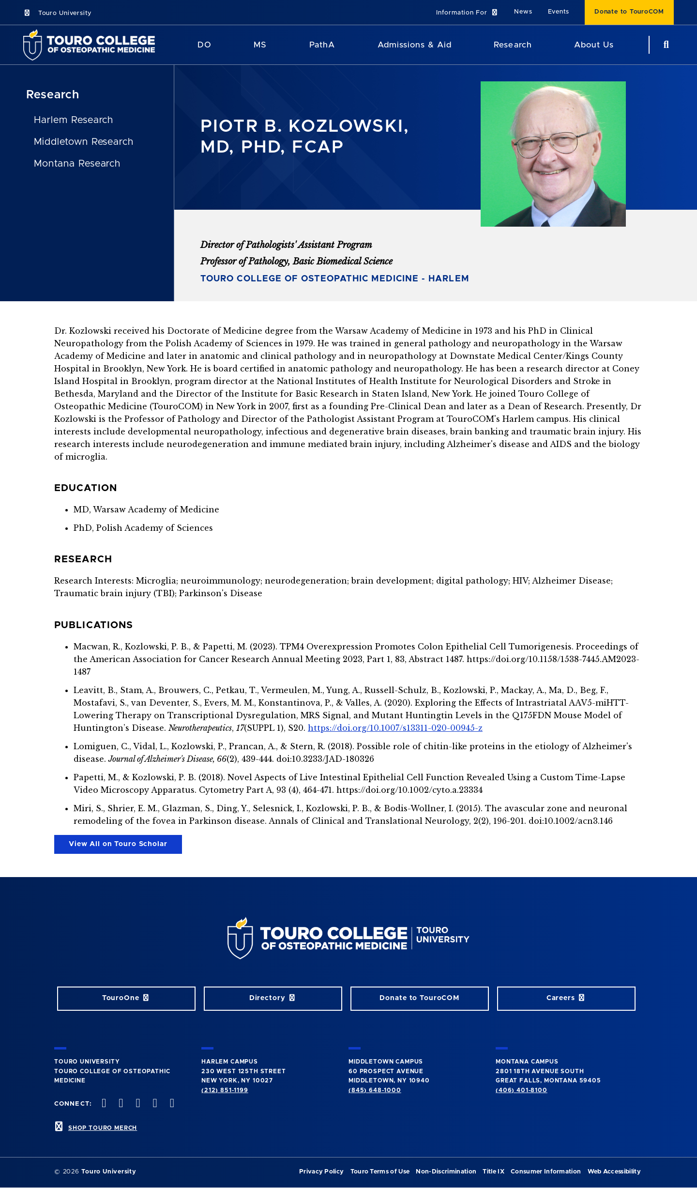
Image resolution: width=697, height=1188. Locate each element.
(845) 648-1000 (374, 1090)
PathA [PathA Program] (322, 45)
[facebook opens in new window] (103, 1104)
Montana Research (77, 164)
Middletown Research (84, 142)
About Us (594, 45)
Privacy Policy (321, 1172)
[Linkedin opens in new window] (171, 1104)
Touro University (57, 13)
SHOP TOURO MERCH (102, 1128)
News (523, 12)
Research (512, 45)
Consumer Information (546, 1172)
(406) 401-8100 (521, 1090)
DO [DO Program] (204, 45)
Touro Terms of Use (380, 1172)
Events (559, 12)
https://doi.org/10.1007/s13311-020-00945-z (395, 728)
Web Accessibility (614, 1172)
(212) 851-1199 (224, 1090)
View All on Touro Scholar (118, 844)
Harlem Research (73, 120)
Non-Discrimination (446, 1172)
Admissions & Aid (415, 45)
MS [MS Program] (260, 45)
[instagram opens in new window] (137, 1104)
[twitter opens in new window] (120, 1104)
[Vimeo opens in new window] (154, 1104)
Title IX (493, 1172)
